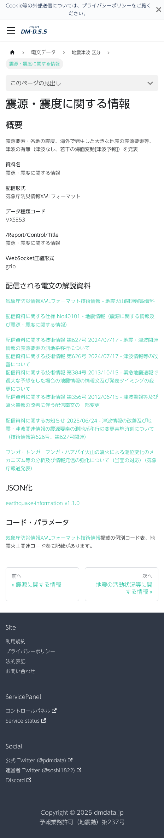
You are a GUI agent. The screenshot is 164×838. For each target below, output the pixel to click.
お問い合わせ (20, 671)
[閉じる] (158, 9)
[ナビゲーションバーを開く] (11, 30)
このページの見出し (35, 83)
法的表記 (15, 661)
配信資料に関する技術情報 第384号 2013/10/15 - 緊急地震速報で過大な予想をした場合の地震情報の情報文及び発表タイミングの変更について (82, 380)
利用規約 (15, 641)
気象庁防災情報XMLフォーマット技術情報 (53, 537)
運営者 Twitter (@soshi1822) (43, 770)
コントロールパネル (31, 711)
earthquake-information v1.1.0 (43, 503)
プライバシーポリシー (106, 5)
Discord (18, 780)
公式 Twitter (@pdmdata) (39, 760)
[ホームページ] (12, 52)
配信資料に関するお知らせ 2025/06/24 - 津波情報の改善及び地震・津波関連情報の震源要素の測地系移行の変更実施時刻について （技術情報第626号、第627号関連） (80, 429)
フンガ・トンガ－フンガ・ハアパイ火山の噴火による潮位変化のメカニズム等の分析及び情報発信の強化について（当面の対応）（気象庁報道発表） (81, 460)
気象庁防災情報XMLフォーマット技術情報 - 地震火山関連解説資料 (80, 301)
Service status (26, 721)
